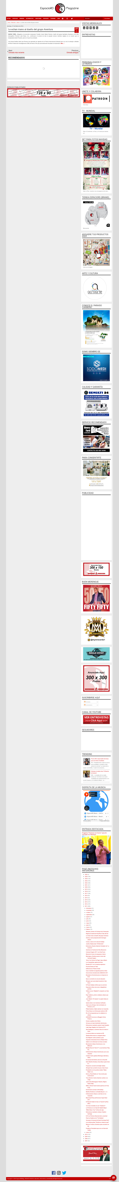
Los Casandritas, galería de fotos (94, 962)
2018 (86, 891)
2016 (86, 895)
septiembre (89, 914)
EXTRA (9, 18)
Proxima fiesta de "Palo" (92, 966)
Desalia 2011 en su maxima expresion (95, 964)
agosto (88, 916)
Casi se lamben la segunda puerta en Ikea (96, 970)
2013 (86, 902)
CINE (58, 18)
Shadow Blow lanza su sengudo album (96, 1035)
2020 (86, 887)
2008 (86, 1138)
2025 (86, 876)
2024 (86, 878)
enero (87, 1132)
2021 (86, 885)
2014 (86, 900)
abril (87, 925)
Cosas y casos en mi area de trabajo (95, 941)
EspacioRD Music (87, 822)
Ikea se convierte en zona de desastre (95, 979)
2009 (86, 1136)
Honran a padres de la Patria (93, 1021)
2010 (86, 1134)
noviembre (89, 910)
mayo (87, 923)
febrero (88, 929)
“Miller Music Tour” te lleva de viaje (95, 1110)
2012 (86, 904)
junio (87, 921)
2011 (86, 906)
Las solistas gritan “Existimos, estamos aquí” (97, 1122)
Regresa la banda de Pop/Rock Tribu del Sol (97, 933)
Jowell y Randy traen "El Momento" (94, 944)
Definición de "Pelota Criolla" (93, 968)
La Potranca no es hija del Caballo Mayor (96, 1108)
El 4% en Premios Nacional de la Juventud (96, 1116)
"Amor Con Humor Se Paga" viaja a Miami (96, 960)
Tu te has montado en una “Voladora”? (95, 1105)
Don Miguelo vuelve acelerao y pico (95, 1037)
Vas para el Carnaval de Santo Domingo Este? (97, 1120)
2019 (86, 889)
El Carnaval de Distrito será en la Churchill (96, 1059)
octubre (88, 912)
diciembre (89, 908)
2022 (86, 883)
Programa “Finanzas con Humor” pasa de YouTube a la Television (94, 833)
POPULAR (15, 18)
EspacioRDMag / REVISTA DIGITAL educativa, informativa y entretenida (34, 1178)
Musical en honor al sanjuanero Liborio (96, 954)
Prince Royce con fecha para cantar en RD (96, 1011)
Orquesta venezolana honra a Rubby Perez (96, 1039)
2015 (86, 897)
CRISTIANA (38, 18)
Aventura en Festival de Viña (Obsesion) (96, 950)
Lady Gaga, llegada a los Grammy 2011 (96, 1027)
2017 (86, 893)
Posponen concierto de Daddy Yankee (95, 1066)
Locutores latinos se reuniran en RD (95, 1033)
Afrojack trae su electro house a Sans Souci (97, 1068)
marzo (88, 927)
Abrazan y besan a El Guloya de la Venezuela (97, 931)
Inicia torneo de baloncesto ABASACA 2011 (97, 973)
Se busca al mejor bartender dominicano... (96, 1023)
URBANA (22, 18)
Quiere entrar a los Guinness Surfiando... (96, 1003)
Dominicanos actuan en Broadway (94, 1089)
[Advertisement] (96, 527)
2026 (86, 874)
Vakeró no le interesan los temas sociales (96, 1042)
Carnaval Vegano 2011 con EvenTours (95, 952)
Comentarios (88, 705)
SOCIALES (45, 18)
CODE (110, 1178)
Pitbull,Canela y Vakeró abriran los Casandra (97, 1009)
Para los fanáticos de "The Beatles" (95, 1118)
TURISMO (52, 18)
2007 (86, 1141)
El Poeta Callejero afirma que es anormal (96, 985)
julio (87, 919)
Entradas (87, 702)
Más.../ (62, 43)
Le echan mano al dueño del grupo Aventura (30, 29)
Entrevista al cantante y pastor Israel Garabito (97, 1025)
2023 (86, 881)
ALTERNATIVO (30, 18)
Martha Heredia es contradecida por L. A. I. (97, 1091)
